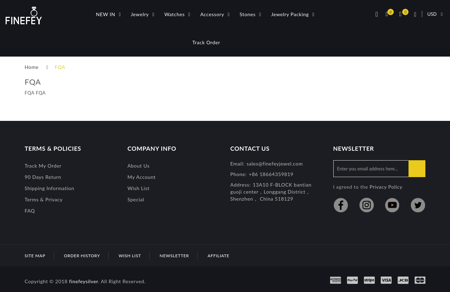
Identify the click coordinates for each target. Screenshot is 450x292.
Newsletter (174, 255)
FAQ (30, 211)
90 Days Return (43, 177)
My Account (142, 177)
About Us (139, 166)
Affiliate (218, 255)
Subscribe (417, 168)
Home (32, 67)
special (136, 199)
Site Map (35, 255)
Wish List (139, 188)
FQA (60, 67)
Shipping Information (49, 188)
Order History (82, 255)
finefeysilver (83, 281)
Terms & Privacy (44, 199)
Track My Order (43, 166)
